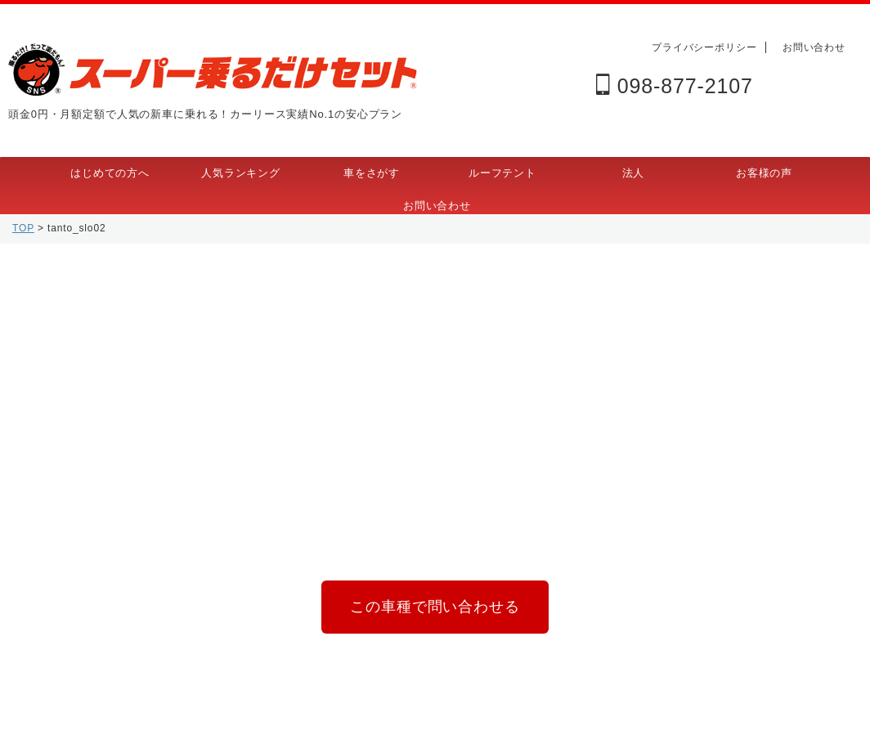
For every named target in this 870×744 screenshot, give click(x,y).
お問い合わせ (814, 47)
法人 (633, 173)
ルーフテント (502, 173)
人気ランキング (240, 173)
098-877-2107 (674, 85)
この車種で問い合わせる (435, 604)
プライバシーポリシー (704, 47)
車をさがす (371, 173)
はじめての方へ (110, 173)
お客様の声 (764, 173)
